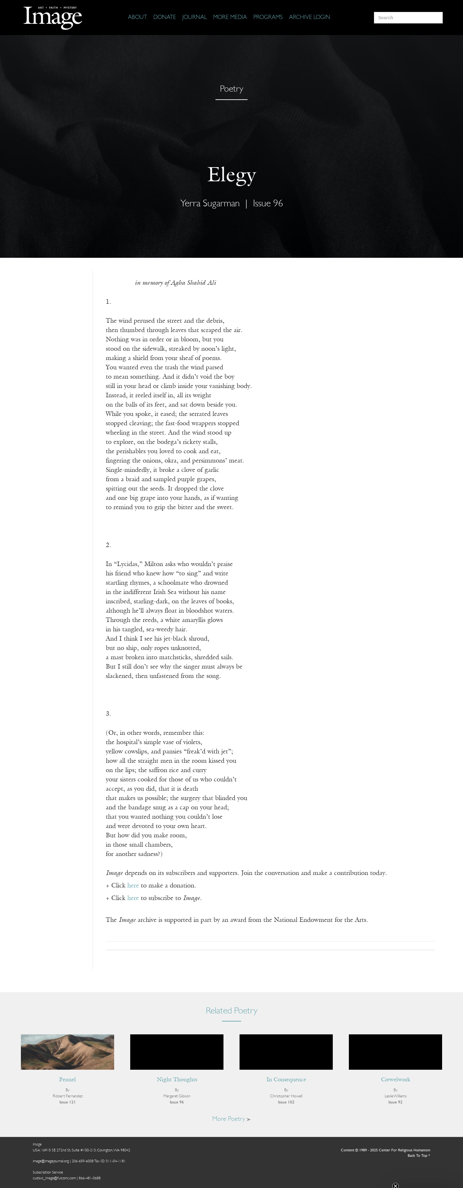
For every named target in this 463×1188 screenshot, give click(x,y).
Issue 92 (395, 1102)
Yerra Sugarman (210, 204)
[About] (137, 17)
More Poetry (231, 1119)
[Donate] (164, 17)
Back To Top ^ (419, 1156)
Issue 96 (268, 204)
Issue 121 (67, 1102)
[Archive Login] (309, 17)
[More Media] (230, 17)
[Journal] (194, 17)
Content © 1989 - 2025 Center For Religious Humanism (385, 1150)
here (133, 886)
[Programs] (268, 17)
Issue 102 (286, 1102)
